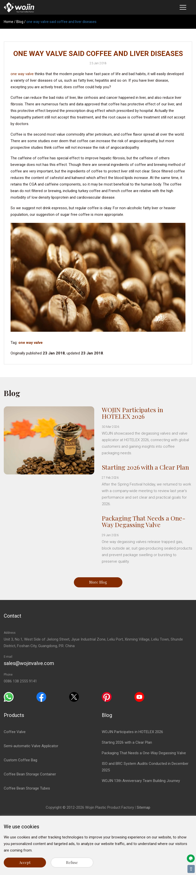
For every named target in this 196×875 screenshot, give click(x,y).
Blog (19, 22)
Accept (25, 862)
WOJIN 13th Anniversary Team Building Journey (141, 780)
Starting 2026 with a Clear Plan (145, 467)
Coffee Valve (15, 732)
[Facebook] (41, 696)
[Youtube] (139, 696)
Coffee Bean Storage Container (30, 774)
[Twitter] (74, 696)
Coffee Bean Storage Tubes (27, 788)
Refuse (72, 862)
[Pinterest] (107, 696)
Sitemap (143, 807)
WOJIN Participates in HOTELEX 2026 (132, 412)
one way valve (22, 74)
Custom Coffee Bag (20, 760)
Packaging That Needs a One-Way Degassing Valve (143, 521)
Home (8, 22)
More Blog (98, 582)
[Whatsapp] (9, 696)
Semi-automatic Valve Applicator (31, 746)
